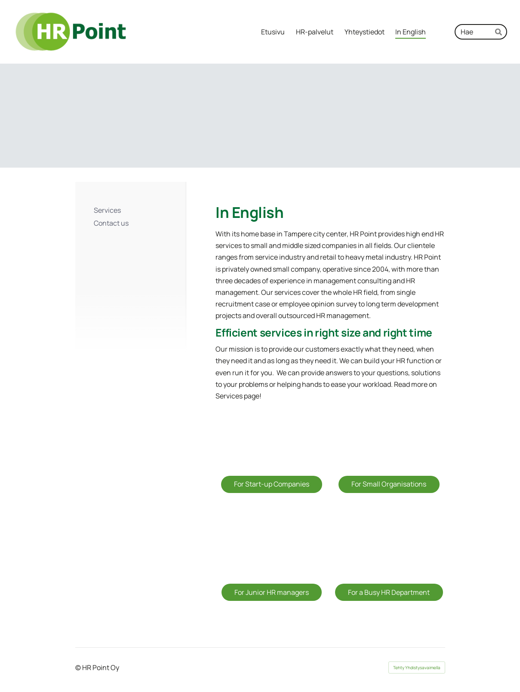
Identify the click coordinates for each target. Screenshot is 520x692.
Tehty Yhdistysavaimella (416, 667)
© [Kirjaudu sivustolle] (78, 667)
